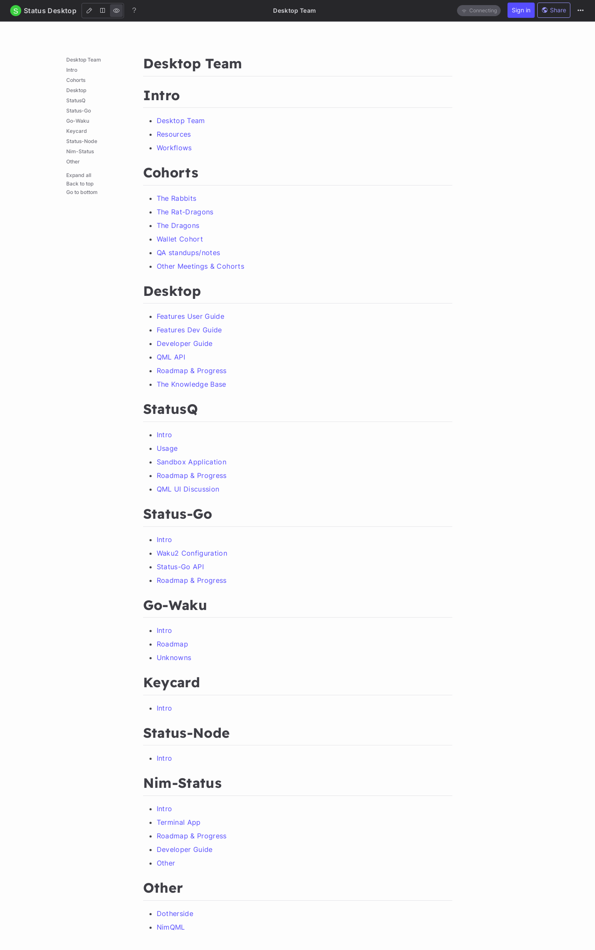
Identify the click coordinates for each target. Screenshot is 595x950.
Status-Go (78, 110)
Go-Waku (77, 121)
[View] (116, 10)
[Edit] (89, 10)
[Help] (134, 10)
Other (73, 161)
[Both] (102, 10)
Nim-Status (80, 151)
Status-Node (81, 141)
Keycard (76, 131)
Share (553, 10)
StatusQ (75, 100)
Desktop (76, 90)
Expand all (78, 175)
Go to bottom (82, 192)
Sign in (521, 10)
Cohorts (75, 80)
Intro (71, 70)
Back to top (79, 183)
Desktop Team (83, 59)
